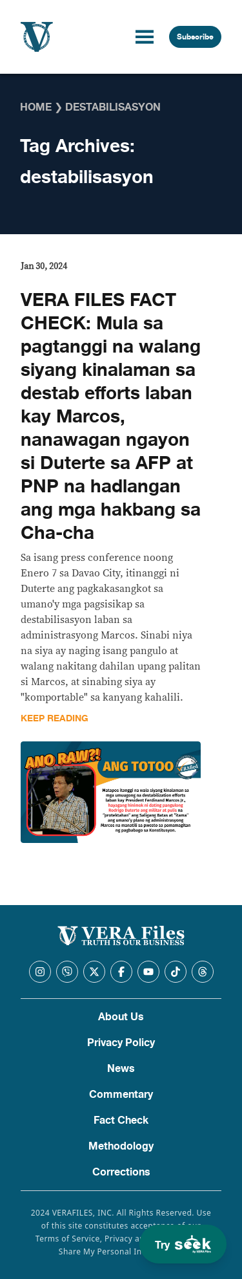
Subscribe (195, 36)
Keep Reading (54, 718)
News (121, 1068)
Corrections (121, 1172)
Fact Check (121, 1120)
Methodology (121, 1146)
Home (36, 107)
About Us (121, 1017)
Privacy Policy (121, 1042)
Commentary (121, 1094)
